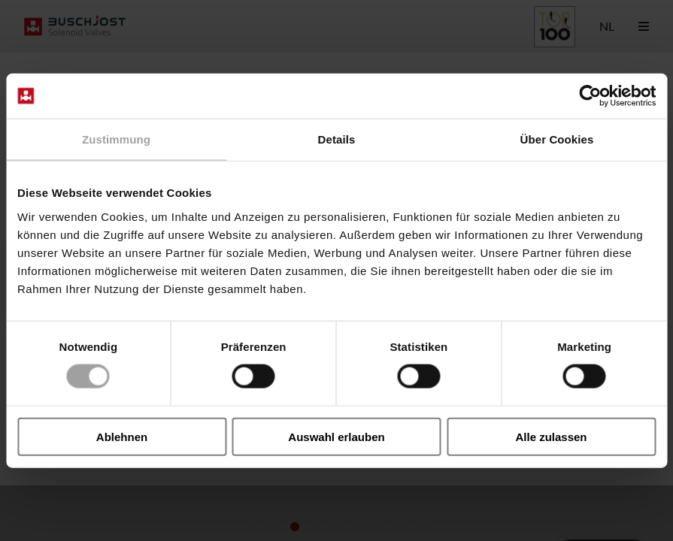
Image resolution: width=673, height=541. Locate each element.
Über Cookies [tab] (557, 139)
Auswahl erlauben (336, 436)
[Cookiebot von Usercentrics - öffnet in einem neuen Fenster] (590, 96)
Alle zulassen (551, 436)
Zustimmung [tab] (116, 139)
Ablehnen (121, 436)
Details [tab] (337, 139)
